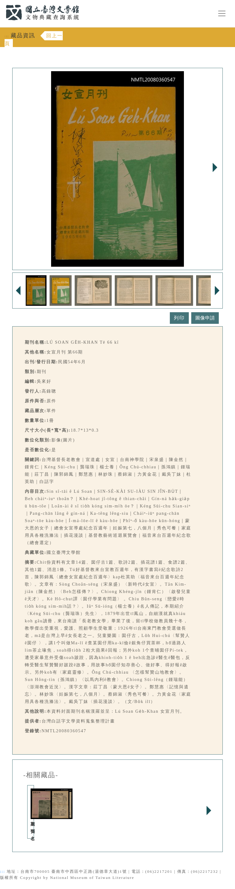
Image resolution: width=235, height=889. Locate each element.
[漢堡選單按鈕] (222, 13)
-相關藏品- (40, 775)
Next (214, 167)
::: (2, 3)
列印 (179, 317)
